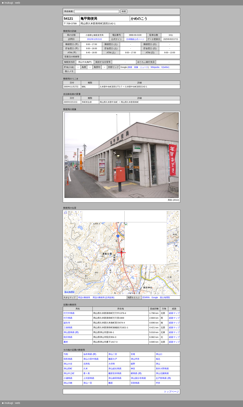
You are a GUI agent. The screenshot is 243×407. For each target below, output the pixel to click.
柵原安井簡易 (114, 373)
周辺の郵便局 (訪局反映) (103, 297)
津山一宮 (87, 383)
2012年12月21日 (94, 39)
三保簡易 (68, 327)
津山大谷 (68, 363)
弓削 (66, 354)
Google (155, 297)
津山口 (159, 354)
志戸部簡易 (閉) (163, 378)
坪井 (158, 383)
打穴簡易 (68, 318)
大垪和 (111, 363)
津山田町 (68, 368)
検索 (130, 67)
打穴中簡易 (69, 313)
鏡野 (133, 363)
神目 (133, 368)
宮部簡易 (135, 383)
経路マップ (174, 313)
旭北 (158, 359)
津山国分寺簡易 (138, 378)
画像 (136, 67)
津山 (158, 363)
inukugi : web (11, 2)
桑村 (66, 342)
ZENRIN (146, 297)
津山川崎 (68, 383)
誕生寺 (67, 322)
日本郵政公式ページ (135, 39)
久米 (85, 368)
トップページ (171, 391)
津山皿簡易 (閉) (71, 332)
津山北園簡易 (162, 373)
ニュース (144, 67)
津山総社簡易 (114, 368)
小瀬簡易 (68, 378)
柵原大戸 (112, 359)
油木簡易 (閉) (89, 354)
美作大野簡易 (162, 368)
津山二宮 (112, 354)
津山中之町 (69, 373)
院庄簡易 (68, 337)
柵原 (110, 383)
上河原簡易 (88, 378)
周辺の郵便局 (84, 297)
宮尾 (133, 354)
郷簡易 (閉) (136, 373)
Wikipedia (155, 67)
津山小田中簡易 (90, 359)
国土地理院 (165, 297)
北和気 (86, 363)
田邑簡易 (68, 359)
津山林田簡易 (114, 378)
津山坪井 (135, 359)
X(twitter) (165, 67)
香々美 (86, 373)
